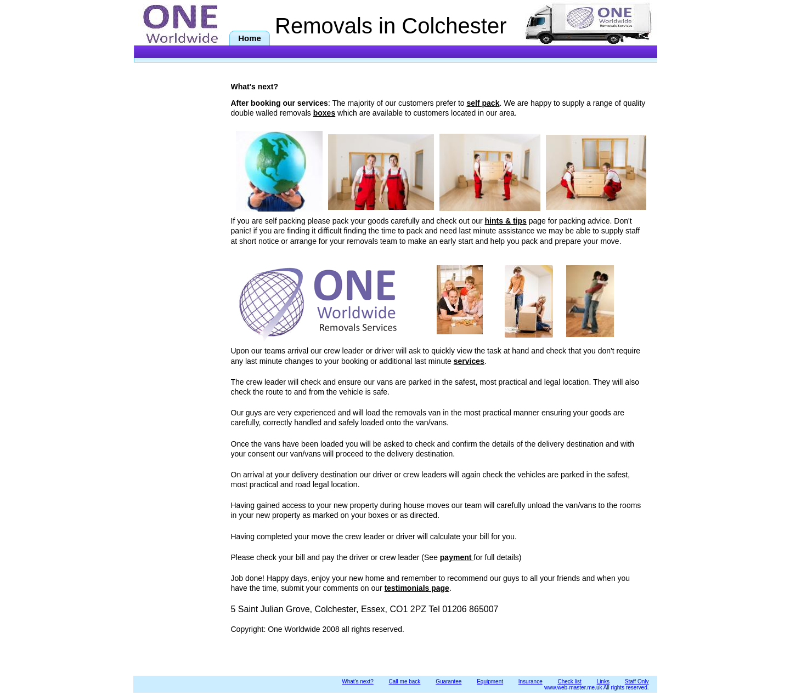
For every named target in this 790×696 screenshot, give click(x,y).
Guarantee (448, 681)
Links (603, 681)
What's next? (358, 681)
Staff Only (637, 681)
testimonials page (417, 588)
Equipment (490, 681)
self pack (483, 103)
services (469, 361)
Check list (569, 681)
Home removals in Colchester (251, 39)
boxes (324, 113)
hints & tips (506, 220)
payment (456, 557)
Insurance (530, 681)
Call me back (405, 681)
